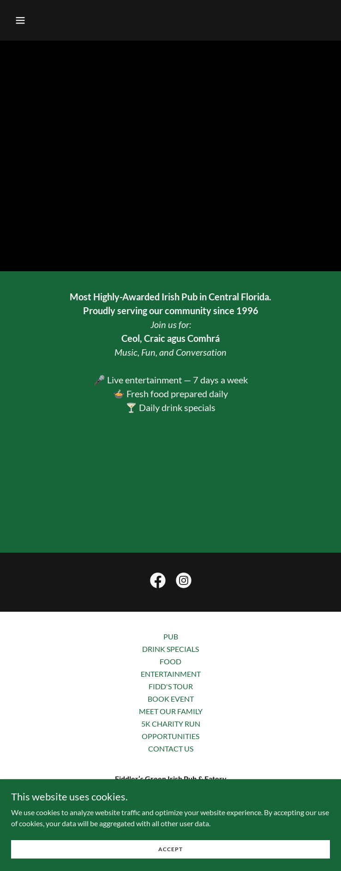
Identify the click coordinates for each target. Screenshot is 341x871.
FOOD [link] (170, 661)
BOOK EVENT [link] (171, 698)
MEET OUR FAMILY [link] (171, 711)
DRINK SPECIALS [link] (170, 648)
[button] (47, 20)
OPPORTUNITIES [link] (170, 736)
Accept (170, 849)
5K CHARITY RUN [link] (170, 723)
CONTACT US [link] (170, 748)
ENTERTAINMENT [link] (171, 673)
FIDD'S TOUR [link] (171, 686)
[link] (158, 582)
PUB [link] (170, 636)
